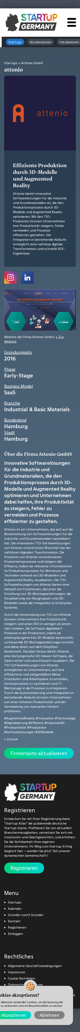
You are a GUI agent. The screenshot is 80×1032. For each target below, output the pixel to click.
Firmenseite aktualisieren (38, 753)
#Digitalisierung (16, 722)
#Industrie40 (54, 722)
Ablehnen (49, 1015)
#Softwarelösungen (19, 732)
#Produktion (36, 727)
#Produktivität (15, 727)
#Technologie (65, 718)
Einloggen (15, 933)
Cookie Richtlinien (21, 978)
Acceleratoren (40, 42)
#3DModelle (44, 732)
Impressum (16, 972)
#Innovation (45, 718)
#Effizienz (36, 722)
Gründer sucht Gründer (25, 914)
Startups (15, 42)
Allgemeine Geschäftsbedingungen (35, 965)
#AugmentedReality (19, 718)
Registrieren (24, 868)
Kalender (15, 908)
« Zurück (11, 739)
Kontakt (14, 921)
